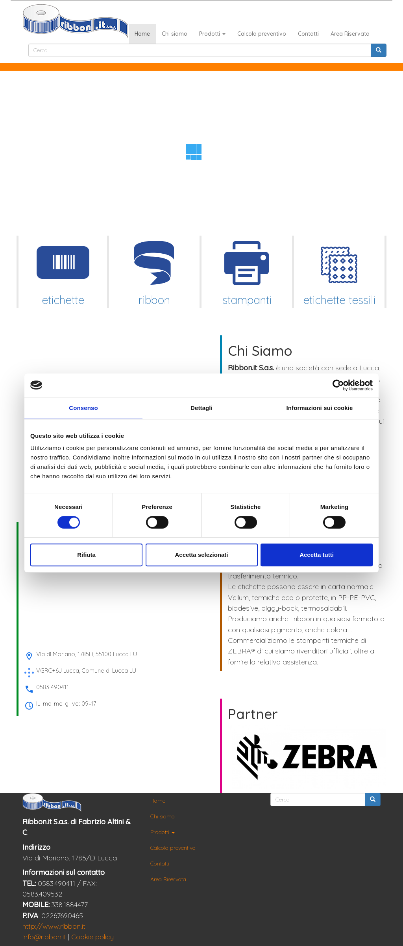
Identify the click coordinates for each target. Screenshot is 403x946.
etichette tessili (339, 271)
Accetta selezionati (201, 554)
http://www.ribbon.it (53, 926)
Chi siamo (174, 33)
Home (142, 33)
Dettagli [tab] (201, 407)
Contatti (308, 33)
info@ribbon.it (44, 936)
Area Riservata (350, 33)
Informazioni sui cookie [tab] (320, 407)
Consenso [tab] (83, 407)
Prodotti (212, 33)
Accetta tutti (316, 554)
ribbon (154, 271)
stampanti (246, 271)
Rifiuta (86, 554)
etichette (63, 271)
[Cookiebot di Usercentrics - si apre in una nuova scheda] (338, 385)
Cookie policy (92, 936)
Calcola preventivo (261, 33)
